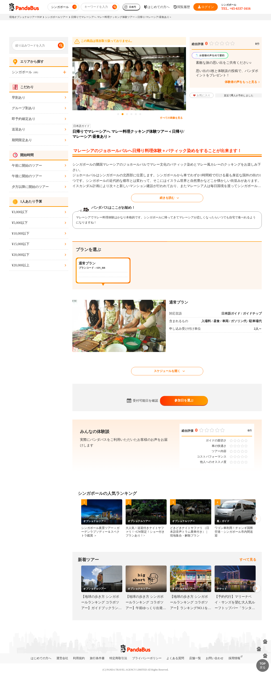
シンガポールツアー (56, 17)
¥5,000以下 (20, 222)
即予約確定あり (23, 119)
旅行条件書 (97, 658)
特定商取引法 (118, 658)
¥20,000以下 (20, 254)
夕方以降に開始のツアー (30, 187)
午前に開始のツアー (27, 165)
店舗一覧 (195, 658)
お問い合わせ (214, 658)
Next (180, 81)
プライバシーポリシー (147, 658)
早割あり (18, 97)
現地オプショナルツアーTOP (25, 17)
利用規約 (79, 658)
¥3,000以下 (20, 212)
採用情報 (234, 658)
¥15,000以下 (20, 244)
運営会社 (62, 658)
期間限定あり (22, 140)
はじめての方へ (41, 658)
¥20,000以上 (20, 265)
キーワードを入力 (96, 6)
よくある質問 (175, 658)
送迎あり (18, 129)
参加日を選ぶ (183, 400)
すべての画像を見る (171, 117)
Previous (77, 81)
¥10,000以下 (20, 233)
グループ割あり (23, 108)
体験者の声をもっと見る (241, 82)
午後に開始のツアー (27, 176)
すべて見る (247, 559)
